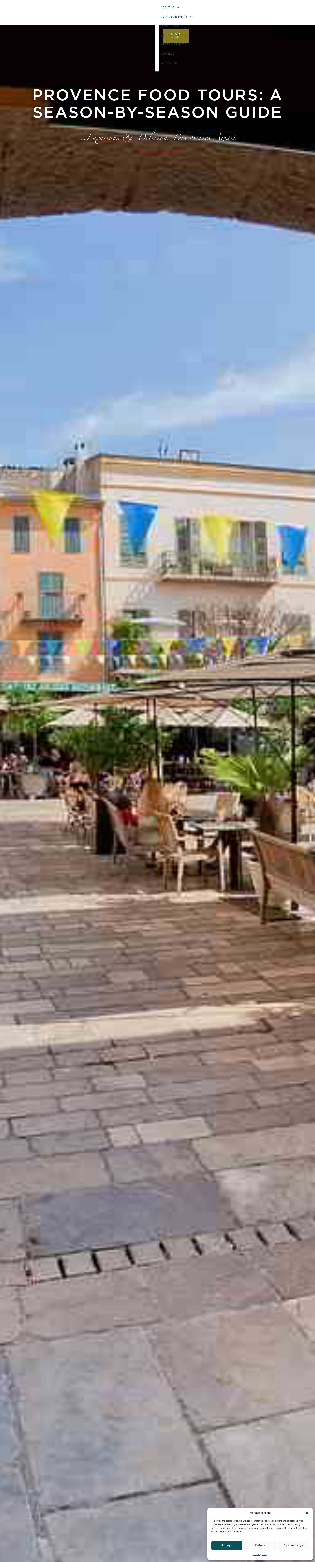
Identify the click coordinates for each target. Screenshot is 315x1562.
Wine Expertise (178, 12)
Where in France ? (208, 12)
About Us (92, 12)
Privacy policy (260, 1555)
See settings (293, 1545)
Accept (227, 1545)
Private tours (151, 12)
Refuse (260, 1545)
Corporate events (121, 12)
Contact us (250, 12)
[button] (307, 1513)
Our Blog (231, 12)
